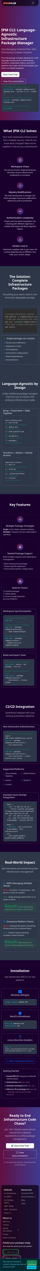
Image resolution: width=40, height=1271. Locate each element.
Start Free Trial (10, 74)
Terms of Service (9, 1238)
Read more (32, 1268)
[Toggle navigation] (33, 3)
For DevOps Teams (8, 1201)
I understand (32, 1263)
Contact (6, 1225)
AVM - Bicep (8, 1206)
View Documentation (13, 81)
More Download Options (20, 1061)
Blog (23, 1200)
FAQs (23, 1203)
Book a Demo (11, 1258)
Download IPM (27, 1193)
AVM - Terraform (10, 1209)
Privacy (5, 1234)
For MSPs (7, 1197)
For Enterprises (10, 1193)
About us (6, 1221)
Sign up (10, 1252)
